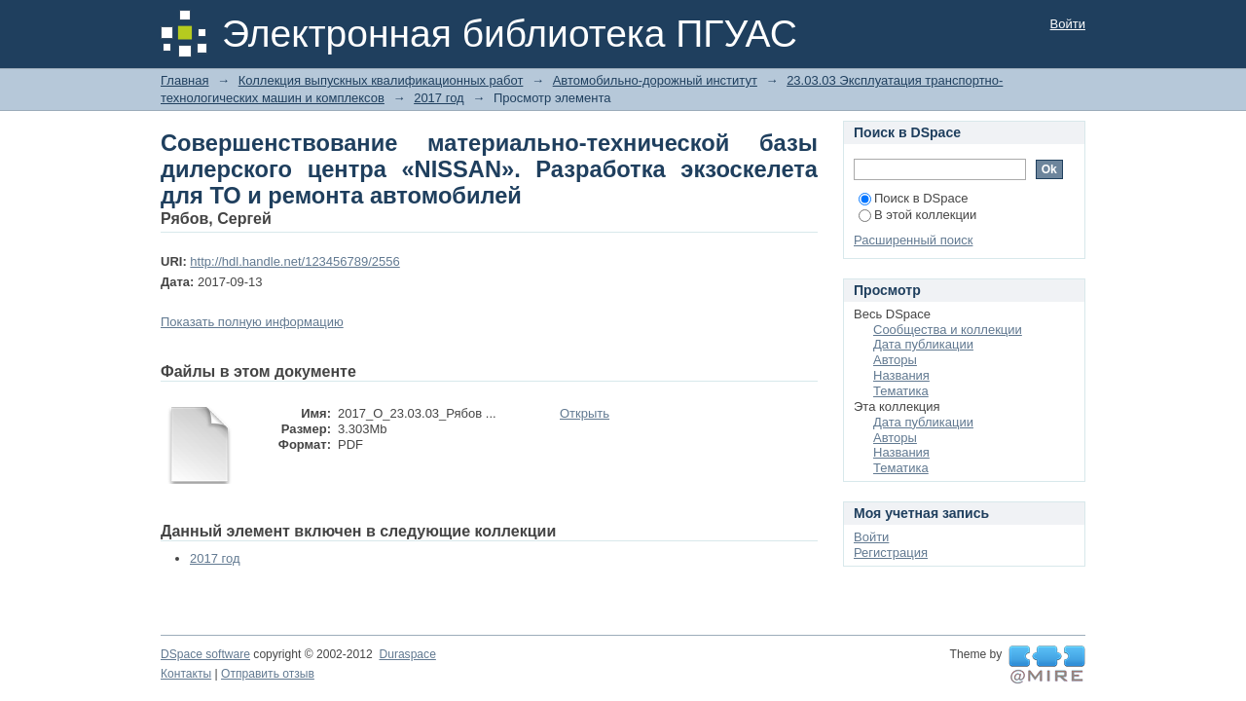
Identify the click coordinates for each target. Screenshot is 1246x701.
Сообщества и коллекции (947, 329)
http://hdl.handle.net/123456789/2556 (294, 261)
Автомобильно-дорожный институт (655, 80)
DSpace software (205, 654)
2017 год (439, 98)
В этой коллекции (917, 214)
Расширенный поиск (913, 240)
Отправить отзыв (267, 674)
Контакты (186, 674)
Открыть (584, 413)
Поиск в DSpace (913, 198)
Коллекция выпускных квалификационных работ (381, 80)
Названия (901, 375)
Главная (184, 80)
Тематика (901, 391)
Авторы (895, 359)
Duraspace (407, 654)
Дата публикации (923, 344)
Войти (1067, 24)
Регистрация (891, 552)
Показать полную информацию (252, 321)
